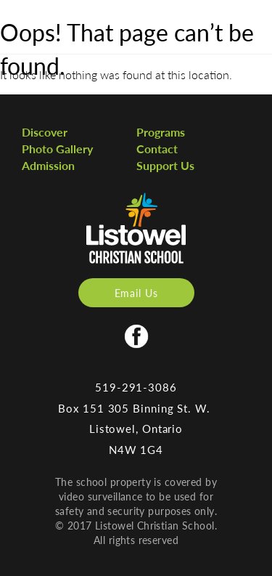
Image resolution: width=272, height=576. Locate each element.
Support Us (165, 165)
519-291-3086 (136, 386)
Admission (48, 165)
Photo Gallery (57, 148)
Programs (160, 131)
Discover (44, 131)
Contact (157, 148)
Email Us (136, 292)
